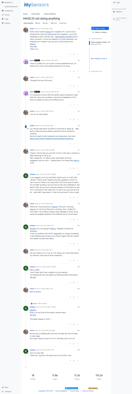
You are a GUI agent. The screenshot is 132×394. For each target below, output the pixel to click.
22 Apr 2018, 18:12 (46, 150)
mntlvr (32, 28)
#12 (78, 267)
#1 (79, 28)
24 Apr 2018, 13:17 (46, 250)
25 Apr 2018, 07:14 (48, 350)
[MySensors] (10, 2)
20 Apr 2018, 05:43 (52, 92)
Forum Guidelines (61, 391)
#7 (79, 150)
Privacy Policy (74, 391)
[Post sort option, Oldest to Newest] (100, 32)
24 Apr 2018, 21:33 (48, 307)
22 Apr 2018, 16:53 (47, 125)
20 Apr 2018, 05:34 (47, 77)
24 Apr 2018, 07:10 (48, 225)
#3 (79, 77)
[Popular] (10, 23)
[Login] (121, 2)
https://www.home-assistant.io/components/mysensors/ (51, 139)
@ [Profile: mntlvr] (33, 229)
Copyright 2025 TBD (45, 391)
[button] (10, 387)
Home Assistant (28, 23)
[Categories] (10, 10)
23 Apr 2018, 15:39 (48, 174)
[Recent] (10, 15)
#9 (79, 203)
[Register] (121, 11)
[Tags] (10, 19)
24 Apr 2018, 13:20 (48, 267)
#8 (79, 174)
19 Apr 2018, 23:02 (47, 28)
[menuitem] (121, 2)
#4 (79, 92)
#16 (78, 350)
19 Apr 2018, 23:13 (52, 60)
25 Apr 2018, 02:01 (47, 330)
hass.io (53, 229)
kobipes (32, 174)
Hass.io (33, 44)
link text (33, 277)
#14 (78, 307)
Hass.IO (48, 32)
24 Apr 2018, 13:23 (47, 288)
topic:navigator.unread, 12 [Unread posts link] (99, 58)
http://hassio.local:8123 (64, 37)
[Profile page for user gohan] (25, 61)
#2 (79, 60)
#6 (79, 125)
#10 (78, 225)
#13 (78, 288)
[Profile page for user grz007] (25, 127)
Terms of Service (88, 391)
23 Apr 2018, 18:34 (47, 203)
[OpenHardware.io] (10, 6)
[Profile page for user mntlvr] (25, 30)
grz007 (32, 125)
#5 (79, 111)
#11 (79, 250)
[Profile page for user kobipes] (25, 175)
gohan (32, 60)
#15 (78, 330)
